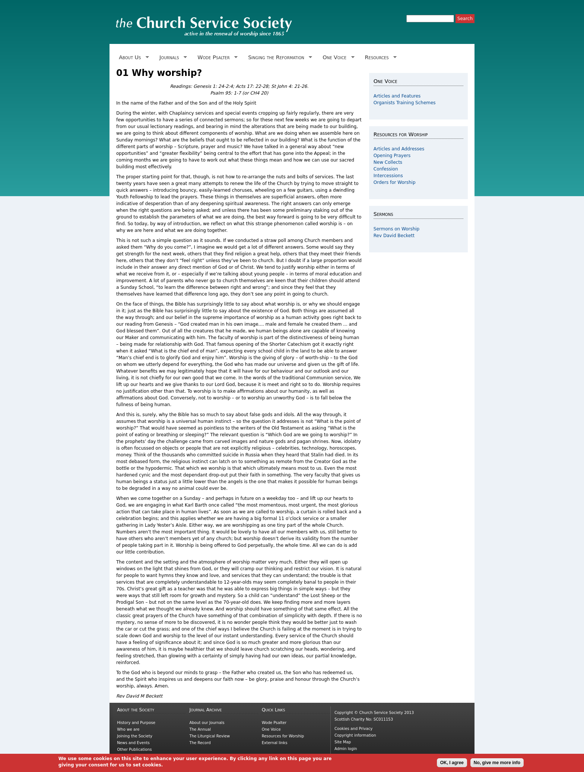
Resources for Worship (283, 736)
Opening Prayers (392, 155)
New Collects (388, 162)
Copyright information (355, 735)
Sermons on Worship (396, 229)
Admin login (345, 749)
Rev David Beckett (394, 235)
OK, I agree (452, 764)
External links (275, 743)
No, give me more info (497, 764)
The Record (199, 743)
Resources (379, 57)
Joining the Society (134, 736)
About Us (132, 57)
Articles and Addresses (399, 148)
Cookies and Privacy (353, 729)
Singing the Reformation (278, 57)
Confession (386, 169)
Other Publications (134, 749)
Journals (172, 57)
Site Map (342, 742)
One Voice (337, 57)
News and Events (133, 743)
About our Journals (206, 723)
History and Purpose (136, 723)
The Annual (200, 729)
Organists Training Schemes (405, 102)
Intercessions (388, 175)
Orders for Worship (395, 182)
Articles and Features (397, 96)
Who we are (128, 729)
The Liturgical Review (209, 736)
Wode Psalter (216, 57)
